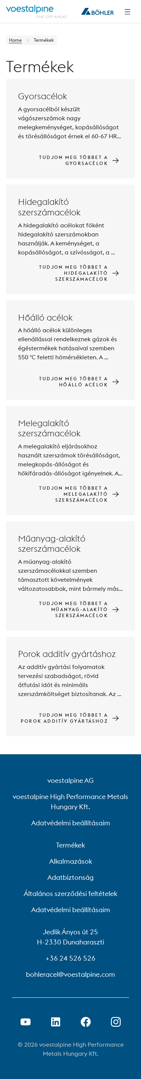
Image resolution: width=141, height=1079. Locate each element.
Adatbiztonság (70, 877)
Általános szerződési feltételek (70, 893)
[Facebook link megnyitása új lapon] (86, 1022)
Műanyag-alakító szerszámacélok (51, 543)
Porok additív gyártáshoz (67, 653)
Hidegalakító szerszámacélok (49, 207)
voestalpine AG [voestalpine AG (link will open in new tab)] (70, 780)
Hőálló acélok (45, 317)
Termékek (70, 845)
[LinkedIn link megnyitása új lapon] (56, 1022)
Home (15, 40)
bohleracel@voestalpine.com (70, 974)
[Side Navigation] (127, 11)
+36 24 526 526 (70, 958)
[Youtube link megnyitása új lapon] (26, 1022)
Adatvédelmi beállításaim (70, 823)
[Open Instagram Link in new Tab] (116, 1022)
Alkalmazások (70, 861)
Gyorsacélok (42, 96)
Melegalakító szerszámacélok (49, 428)
